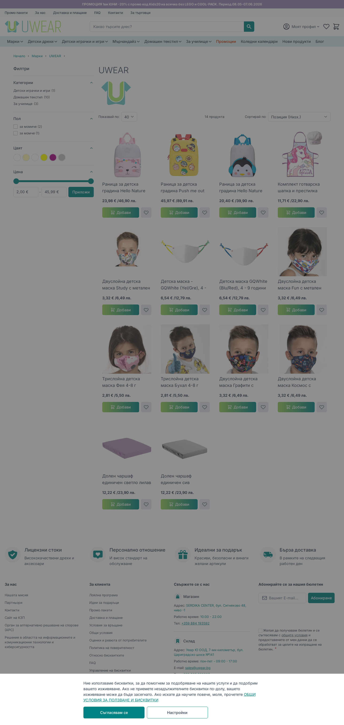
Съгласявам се (114, 712)
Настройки (177, 712)
